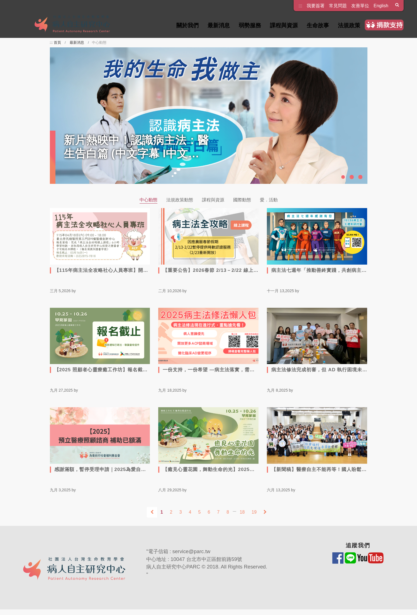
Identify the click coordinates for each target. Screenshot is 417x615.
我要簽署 (316, 5)
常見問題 (338, 5)
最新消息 (219, 25)
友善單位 (360, 5)
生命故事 (318, 25)
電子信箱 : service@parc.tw (179, 551)
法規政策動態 (179, 199)
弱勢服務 (250, 25)
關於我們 (187, 25)
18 (242, 512)
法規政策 (349, 25)
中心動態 (148, 199)
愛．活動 (269, 199)
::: (300, 3)
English (381, 5)
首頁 (57, 42)
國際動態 (242, 199)
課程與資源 (284, 25)
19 (254, 512)
